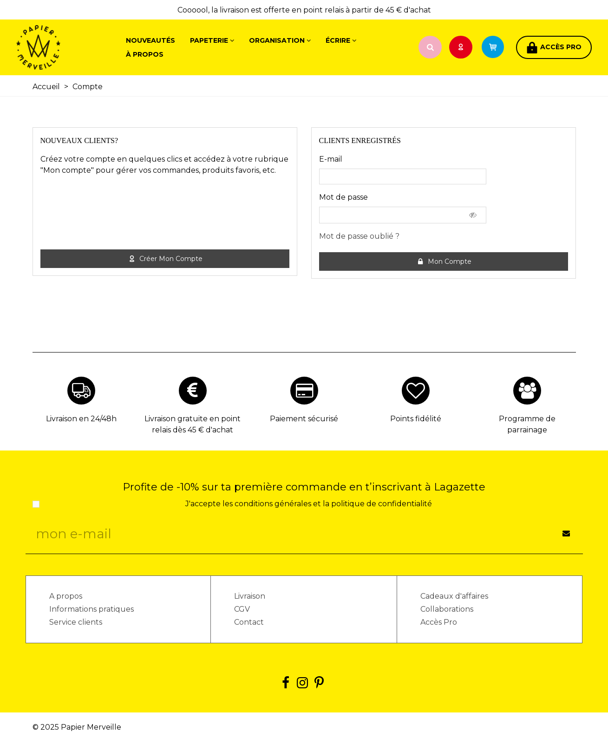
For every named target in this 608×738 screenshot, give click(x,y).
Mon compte (444, 261)
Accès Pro (438, 622)
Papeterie (209, 40)
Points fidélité (415, 418)
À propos (144, 54)
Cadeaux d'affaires (454, 596)
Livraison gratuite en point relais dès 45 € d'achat (192, 424)
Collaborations (446, 609)
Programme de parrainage (527, 424)
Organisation (277, 40)
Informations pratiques (91, 609)
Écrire (338, 40)
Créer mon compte (165, 259)
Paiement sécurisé (304, 418)
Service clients (75, 622)
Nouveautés (150, 40)
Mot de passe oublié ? (359, 236)
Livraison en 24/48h (81, 418)
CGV (242, 609)
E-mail (330, 159)
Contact (249, 622)
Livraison (249, 596)
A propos (65, 596)
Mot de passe (343, 197)
